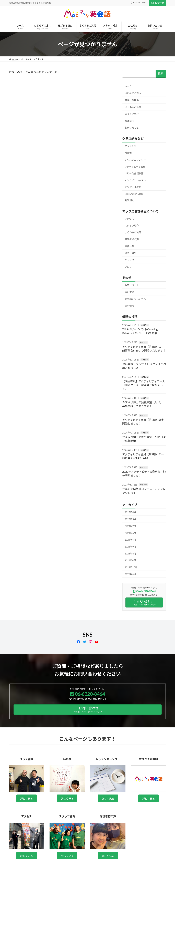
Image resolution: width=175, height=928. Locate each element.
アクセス (129, 218)
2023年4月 (130, 560)
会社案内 (129, 120)
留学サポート (132, 285)
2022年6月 (130, 574)
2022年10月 (131, 567)
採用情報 (129, 305)
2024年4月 (130, 539)
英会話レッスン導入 (135, 298)
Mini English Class (134, 193)
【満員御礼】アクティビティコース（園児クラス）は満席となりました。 (143, 385)
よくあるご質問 (133, 107)
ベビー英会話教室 (134, 173)
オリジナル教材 (133, 187)
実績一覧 (129, 246)
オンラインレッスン (135, 180)
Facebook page (141, 890)
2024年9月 (130, 525)
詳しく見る (26, 798)
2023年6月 (130, 553)
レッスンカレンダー (135, 159)
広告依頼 (129, 292)
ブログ (128, 266)
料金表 (128, 152)
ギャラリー (130, 260)
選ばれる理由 (132, 100)
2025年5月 (130, 519)
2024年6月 (130, 532)
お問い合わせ (132, 127)
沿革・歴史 (130, 253)
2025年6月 (130, 512)
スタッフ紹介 (132, 113)
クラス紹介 (130, 146)
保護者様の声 (132, 239)
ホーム (128, 86)
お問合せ (157, 2)
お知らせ (144, 325)
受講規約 (129, 200)
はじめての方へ (133, 93)
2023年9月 (130, 546)
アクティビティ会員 (135, 166)
